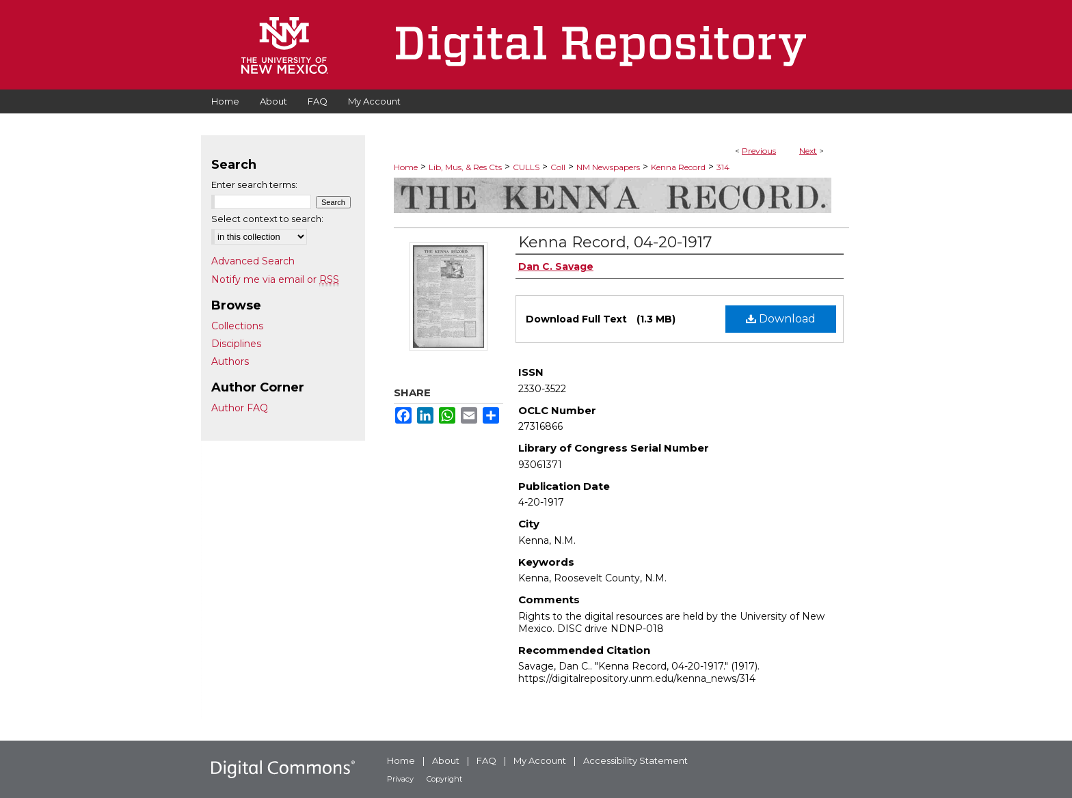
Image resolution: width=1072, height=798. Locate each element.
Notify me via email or (275, 279)
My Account (539, 760)
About (445, 760)
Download (781, 318)
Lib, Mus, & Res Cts (465, 167)
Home (406, 167)
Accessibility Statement (635, 760)
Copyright (444, 779)
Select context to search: (267, 218)
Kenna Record (678, 167)
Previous (759, 151)
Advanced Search (253, 261)
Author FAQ (239, 408)
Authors (230, 361)
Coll (557, 167)
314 (722, 167)
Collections (237, 326)
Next (808, 151)
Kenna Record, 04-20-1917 (615, 242)
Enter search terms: (254, 184)
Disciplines (236, 344)
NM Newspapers (608, 167)
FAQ (486, 760)
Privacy (400, 779)
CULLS (526, 167)
